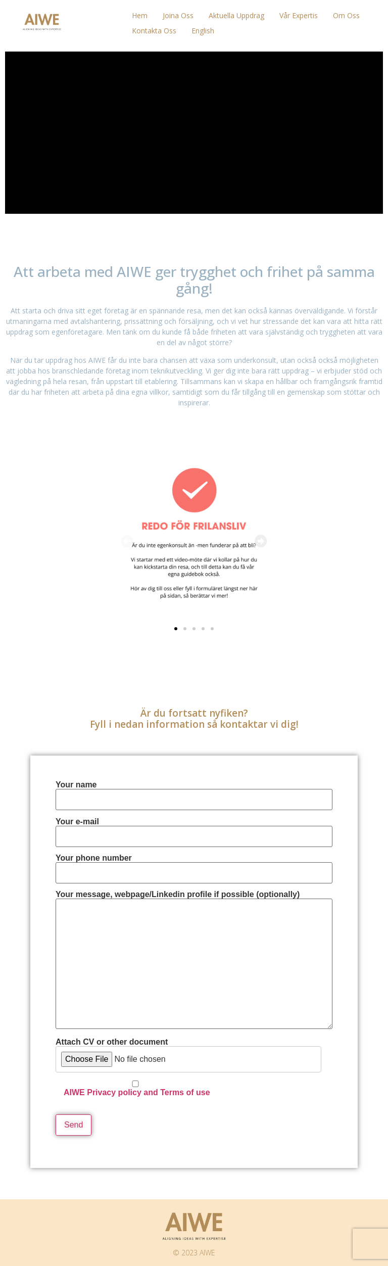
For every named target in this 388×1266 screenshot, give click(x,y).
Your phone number (194, 865)
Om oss (346, 15)
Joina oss (178, 15)
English (202, 30)
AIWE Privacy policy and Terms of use (137, 1092)
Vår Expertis (298, 15)
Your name (194, 792)
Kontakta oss (154, 30)
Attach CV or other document (188, 1067)
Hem (140, 15)
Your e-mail (194, 829)
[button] (127, 541)
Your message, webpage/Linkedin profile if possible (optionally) (194, 960)
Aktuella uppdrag (236, 15)
